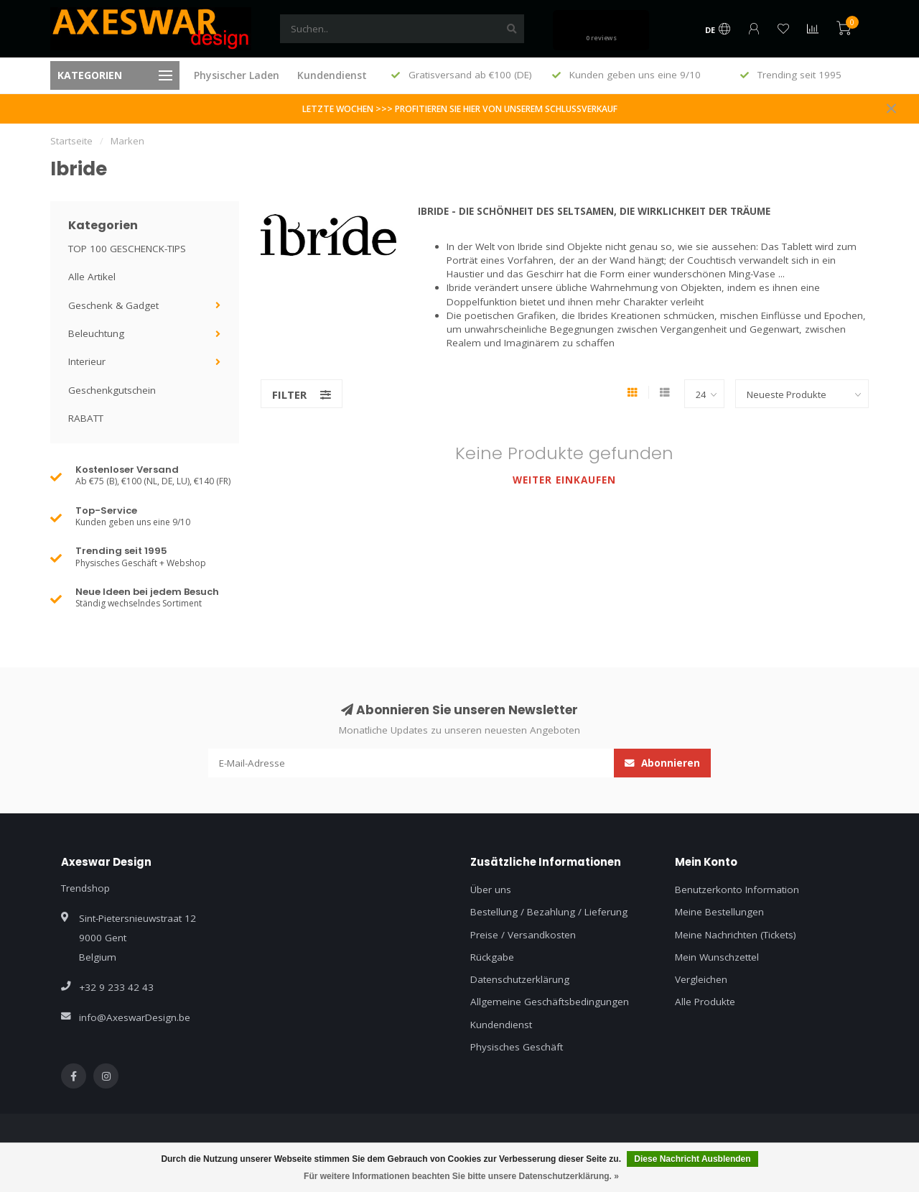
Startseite (71, 140)
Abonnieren (662, 763)
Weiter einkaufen (564, 479)
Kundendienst (332, 75)
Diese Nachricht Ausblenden (692, 1159)
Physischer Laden (236, 75)
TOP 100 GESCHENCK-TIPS (127, 248)
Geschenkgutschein (112, 390)
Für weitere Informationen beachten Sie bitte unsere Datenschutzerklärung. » (461, 1176)
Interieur (87, 361)
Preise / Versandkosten (523, 934)
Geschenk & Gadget (113, 305)
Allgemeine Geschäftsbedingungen (549, 1001)
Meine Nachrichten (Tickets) (735, 934)
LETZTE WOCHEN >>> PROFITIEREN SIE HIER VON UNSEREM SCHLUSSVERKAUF (459, 109)
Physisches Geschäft (516, 1046)
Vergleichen (701, 979)
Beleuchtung (96, 333)
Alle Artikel (92, 276)
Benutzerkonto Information (737, 889)
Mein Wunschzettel (717, 957)
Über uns (490, 889)
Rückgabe (492, 957)
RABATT (85, 418)
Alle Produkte (705, 1001)
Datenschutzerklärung (519, 979)
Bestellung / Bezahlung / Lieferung (549, 911)
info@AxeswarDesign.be (134, 1017)
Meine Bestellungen (719, 911)
